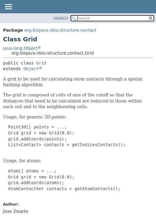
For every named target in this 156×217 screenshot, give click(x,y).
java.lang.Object (20, 48)
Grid (41, 63)
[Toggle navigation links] (8, 7)
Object (31, 68)
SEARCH (61, 18)
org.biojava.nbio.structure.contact (60, 30)
